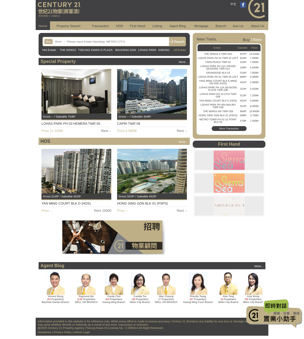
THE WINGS (68, 50)
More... (183, 62)
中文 (233, 4)
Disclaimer (44, 332)
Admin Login (82, 332)
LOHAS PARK (147, 50)
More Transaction (229, 128)
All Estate (180, 50)
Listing (157, 26)
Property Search (68, 26)
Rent (58, 41)
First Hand (137, 26)
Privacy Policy (63, 332)
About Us (257, 26)
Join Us (238, 26)
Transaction (100, 26)
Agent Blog (178, 26)
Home (42, 26)
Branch (221, 26)
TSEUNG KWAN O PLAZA (95, 50)
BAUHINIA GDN (125, 50)
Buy (48, 41)
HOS (119, 26)
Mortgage (201, 26)
